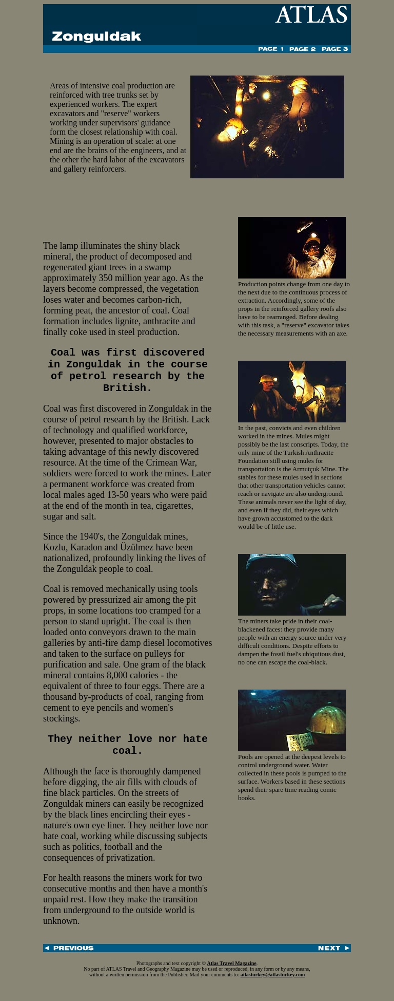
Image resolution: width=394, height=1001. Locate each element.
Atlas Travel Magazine (232, 977)
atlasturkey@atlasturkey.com (273, 988)
